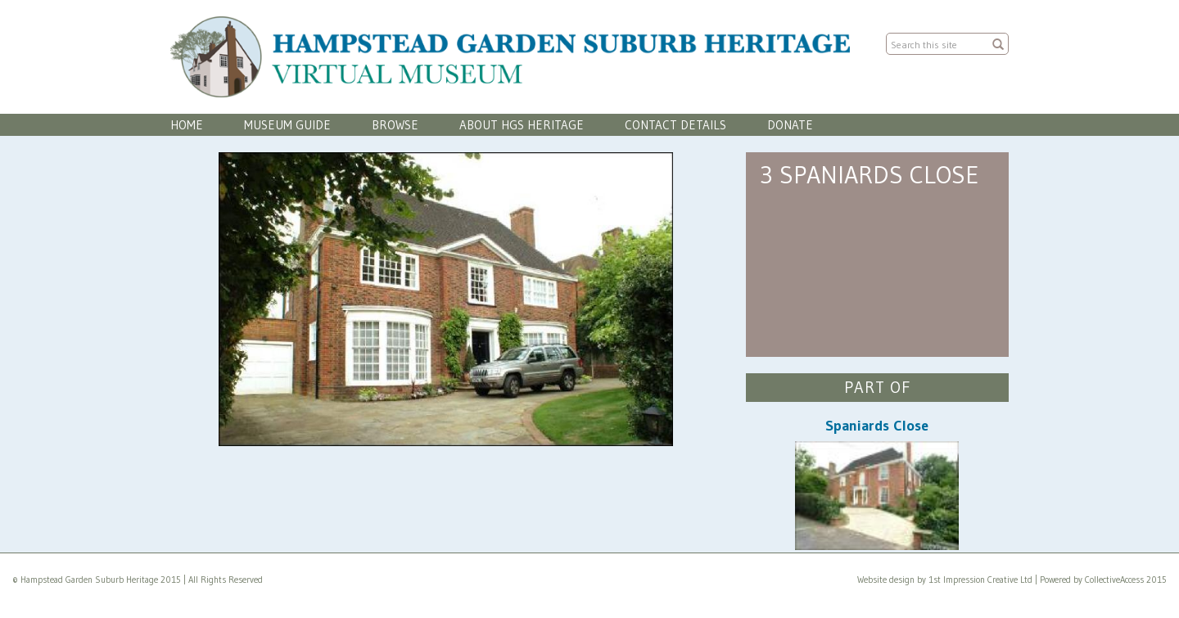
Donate (790, 125)
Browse (395, 125)
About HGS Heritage (521, 125)
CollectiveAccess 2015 (1126, 579)
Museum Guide (287, 125)
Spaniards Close (876, 426)
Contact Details (675, 125)
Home (186, 125)
